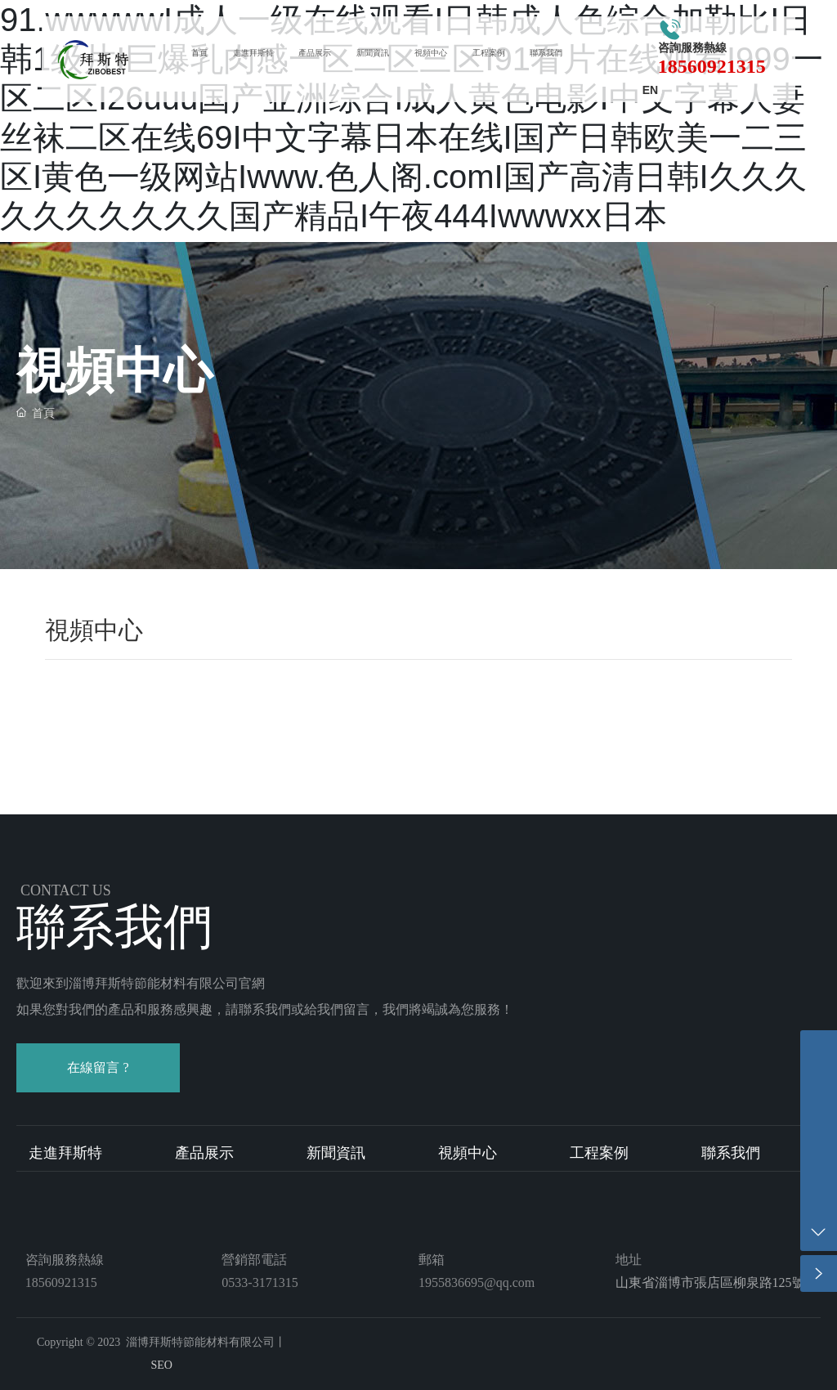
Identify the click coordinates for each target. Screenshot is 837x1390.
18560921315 (712, 66)
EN (650, 90)
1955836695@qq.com (476, 1282)
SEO (161, 1365)
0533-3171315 (260, 1282)
